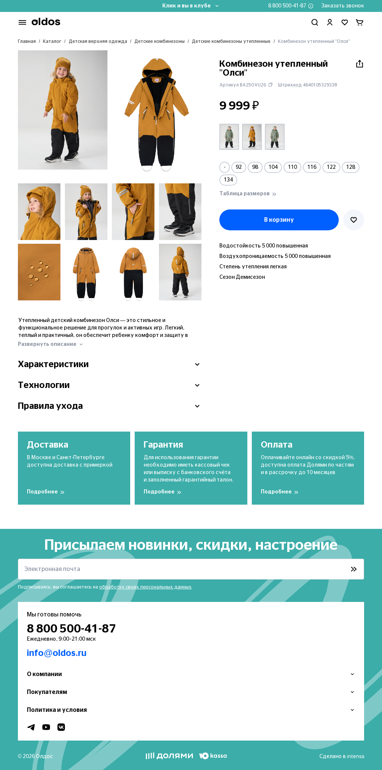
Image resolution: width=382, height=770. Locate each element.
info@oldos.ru (57, 653)
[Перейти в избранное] (344, 22)
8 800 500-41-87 (287, 6)
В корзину (279, 220)
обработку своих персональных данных (145, 587)
